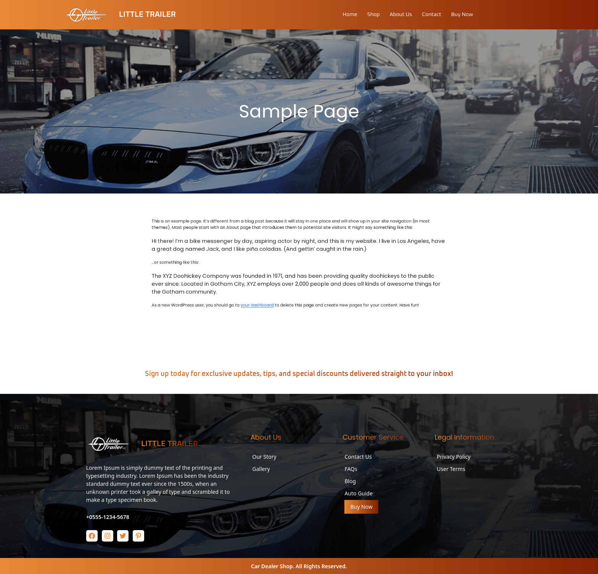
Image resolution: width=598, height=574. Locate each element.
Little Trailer (147, 14)
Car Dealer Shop (272, 566)
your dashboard (290, 329)
